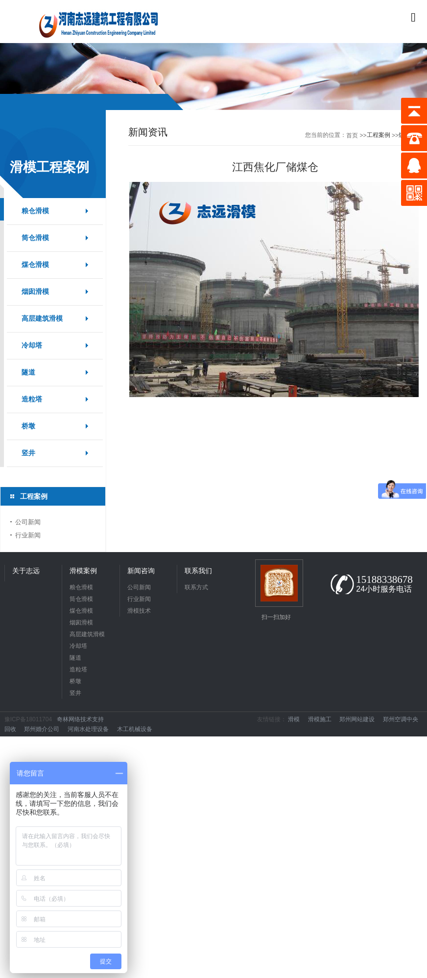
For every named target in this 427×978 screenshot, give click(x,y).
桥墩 (28, 426)
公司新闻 (28, 522)
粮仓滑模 (35, 211)
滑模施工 (323, 719)
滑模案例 (83, 571)
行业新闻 (28, 535)
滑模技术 (139, 610)
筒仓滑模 (35, 238)
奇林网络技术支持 (80, 719)
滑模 (297, 719)
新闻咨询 (141, 571)
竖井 (28, 453)
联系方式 (196, 587)
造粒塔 (32, 399)
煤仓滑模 (35, 264)
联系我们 (198, 571)
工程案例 (378, 135)
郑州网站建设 (360, 719)
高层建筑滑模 (42, 318)
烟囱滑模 (35, 291)
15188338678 (384, 579)
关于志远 (26, 571)
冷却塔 (32, 345)
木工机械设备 (138, 729)
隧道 (28, 372)
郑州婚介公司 (45, 729)
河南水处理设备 (91, 729)
